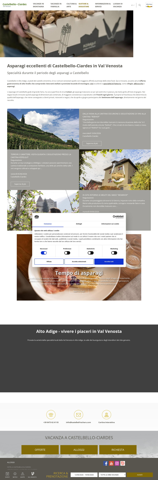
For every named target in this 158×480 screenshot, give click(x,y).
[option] (79, 33)
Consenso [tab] (48, 224)
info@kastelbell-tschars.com (78, 417)
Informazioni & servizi (103, 5)
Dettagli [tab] (79, 224)
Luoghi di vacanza (118, 5)
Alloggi (79, 449)
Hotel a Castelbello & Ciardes (19, 467)
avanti (139, 475)
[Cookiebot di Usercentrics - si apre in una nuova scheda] (114, 217)
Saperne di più (92, 143)
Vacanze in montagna (38, 5)
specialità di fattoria (112, 83)
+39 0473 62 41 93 (51, 417)
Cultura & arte (72, 5)
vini (91, 83)
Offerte (40, 449)
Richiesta (118, 449)
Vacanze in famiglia (56, 5)
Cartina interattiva (106, 417)
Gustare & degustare (84, 5)
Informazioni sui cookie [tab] (110, 224)
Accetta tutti (109, 261)
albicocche (138, 83)
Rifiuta (49, 261)
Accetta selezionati (79, 261)
